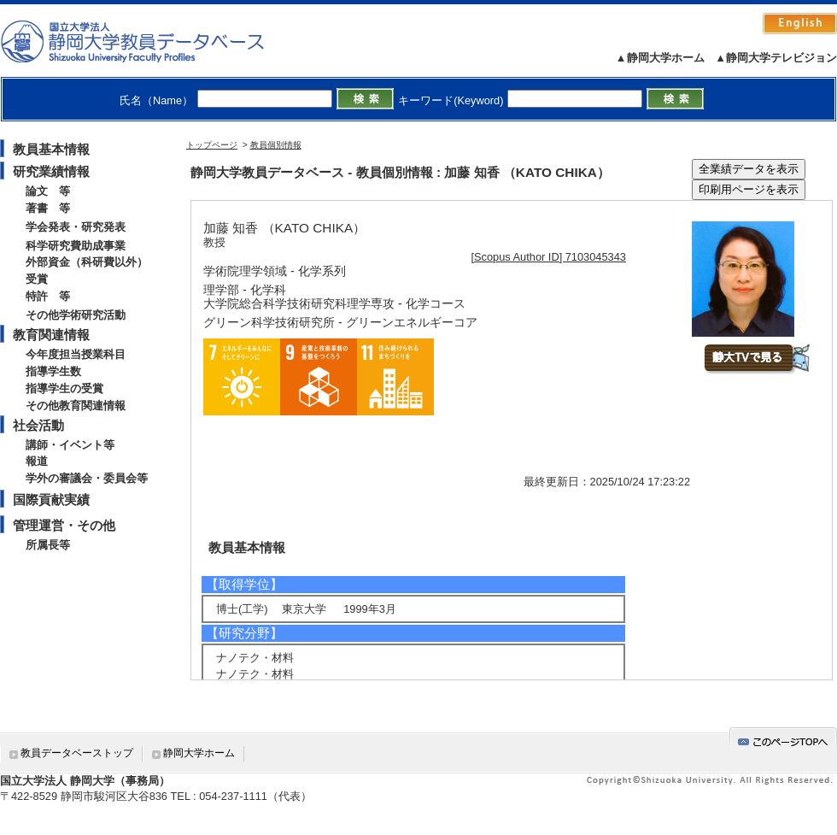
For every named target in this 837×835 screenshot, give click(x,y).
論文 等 (48, 191)
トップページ (211, 145)
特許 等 (48, 296)
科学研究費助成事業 (76, 245)
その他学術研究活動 (76, 315)
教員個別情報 (275, 145)
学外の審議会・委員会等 (87, 478)
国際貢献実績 (51, 499)
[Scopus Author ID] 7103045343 (548, 256)
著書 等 (48, 208)
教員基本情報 (51, 149)
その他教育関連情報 (76, 405)
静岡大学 (150, 41)
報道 (37, 461)
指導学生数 (53, 371)
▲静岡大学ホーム (660, 57)
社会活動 (38, 425)
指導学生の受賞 (64, 388)
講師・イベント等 (70, 444)
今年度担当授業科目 (76, 354)
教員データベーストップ (76, 753)
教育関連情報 (51, 334)
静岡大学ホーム (199, 753)
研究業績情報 (51, 171)
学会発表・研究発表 (76, 227)
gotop (783, 738)
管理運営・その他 (64, 525)
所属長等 (48, 544)
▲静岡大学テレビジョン (776, 57)
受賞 (37, 279)
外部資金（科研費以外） (87, 262)
